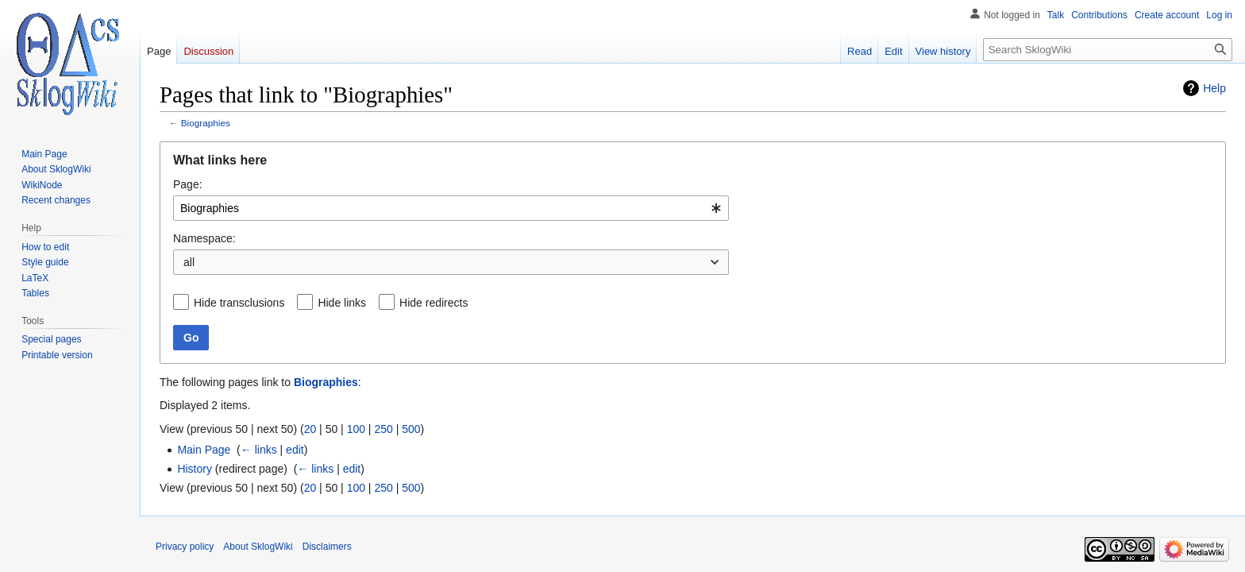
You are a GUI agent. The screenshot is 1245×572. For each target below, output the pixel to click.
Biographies (205, 123)
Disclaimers (327, 546)
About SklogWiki (257, 546)
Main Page (203, 449)
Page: (187, 184)
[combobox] (451, 208)
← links (259, 449)
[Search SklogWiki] (1107, 49)
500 (411, 429)
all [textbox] (189, 262)
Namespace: (204, 238)
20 (310, 429)
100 (356, 429)
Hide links (342, 302)
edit (295, 449)
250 (383, 429)
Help (1214, 88)
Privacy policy (185, 546)
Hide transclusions (239, 302)
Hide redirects (433, 302)
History (194, 468)
